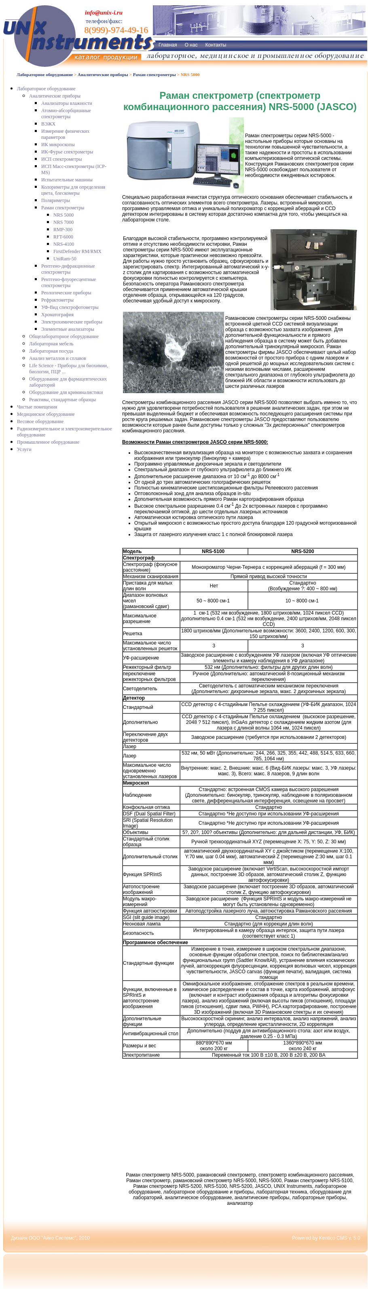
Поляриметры (55, 200)
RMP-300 (62, 229)
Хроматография (57, 314)
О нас (191, 45)
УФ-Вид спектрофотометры (70, 307)
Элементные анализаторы (67, 329)
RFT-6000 (63, 237)
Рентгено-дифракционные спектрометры (68, 269)
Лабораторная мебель (51, 344)
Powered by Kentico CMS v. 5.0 (326, 1238)
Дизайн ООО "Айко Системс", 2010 (50, 1238)
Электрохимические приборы (71, 322)
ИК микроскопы (58, 144)
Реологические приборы (66, 293)
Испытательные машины (67, 180)
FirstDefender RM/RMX (77, 251)
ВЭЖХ (48, 124)
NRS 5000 (63, 215)
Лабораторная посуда (51, 351)
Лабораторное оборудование (45, 74)
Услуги (24, 449)
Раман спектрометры (154, 74)
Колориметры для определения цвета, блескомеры (73, 190)
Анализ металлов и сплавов (57, 358)
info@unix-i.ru (104, 12)
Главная (168, 45)
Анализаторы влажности (66, 103)
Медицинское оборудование (46, 414)
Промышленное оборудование (48, 442)
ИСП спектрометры (61, 159)
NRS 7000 (63, 222)
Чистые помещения (37, 407)
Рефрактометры (57, 300)
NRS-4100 (63, 244)
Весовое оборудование (40, 421)
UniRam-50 (64, 259)
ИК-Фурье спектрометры (67, 152)
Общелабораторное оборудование (64, 336)
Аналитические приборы (103, 74)
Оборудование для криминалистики (66, 392)
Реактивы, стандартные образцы (62, 399)
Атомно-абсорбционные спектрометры (66, 113)
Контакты (215, 45)
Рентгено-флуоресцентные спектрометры (68, 282)
